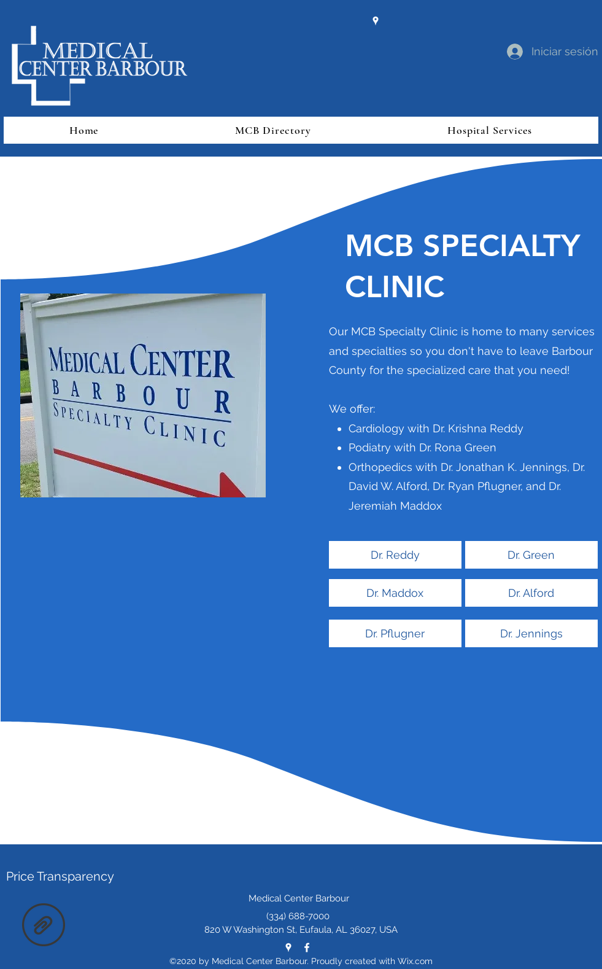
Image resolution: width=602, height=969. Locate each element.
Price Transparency (60, 876)
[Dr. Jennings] (531, 633)
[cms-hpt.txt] (43, 926)
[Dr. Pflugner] (395, 633)
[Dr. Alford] (531, 593)
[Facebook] (307, 947)
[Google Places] (375, 21)
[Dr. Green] (531, 555)
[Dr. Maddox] (395, 593)
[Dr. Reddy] (395, 555)
